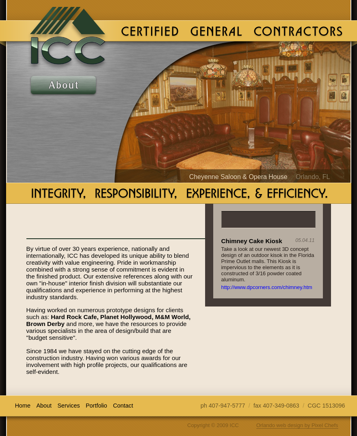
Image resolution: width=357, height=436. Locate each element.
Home (22, 405)
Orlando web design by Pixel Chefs (297, 425)
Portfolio (63, 137)
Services (63, 111)
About (63, 86)
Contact (63, 162)
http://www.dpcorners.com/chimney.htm (266, 287)
